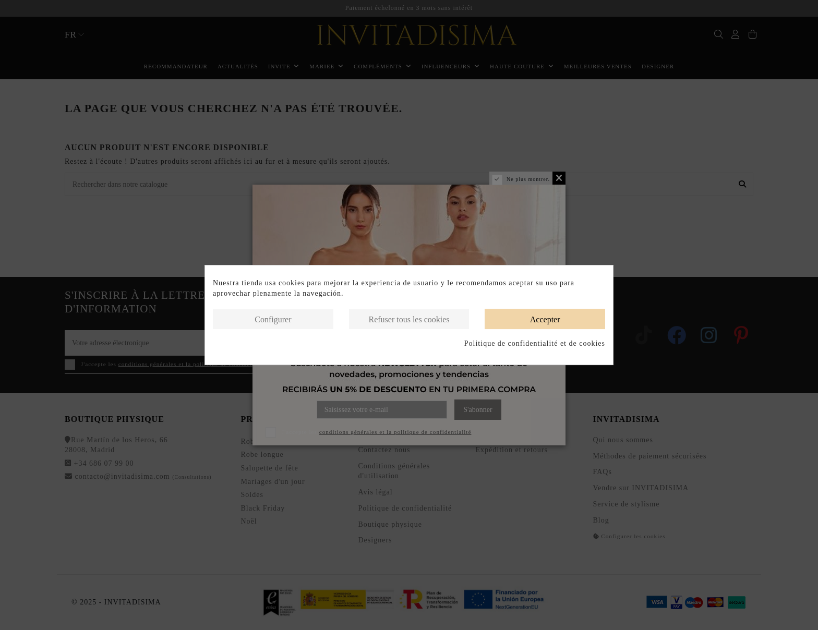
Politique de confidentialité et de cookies (534, 343)
